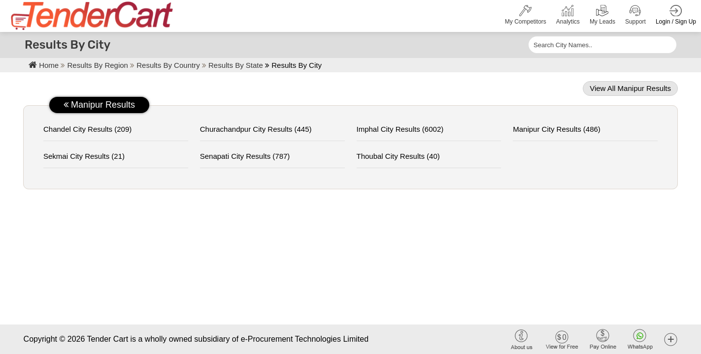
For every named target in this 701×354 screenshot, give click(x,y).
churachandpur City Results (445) (256, 129)
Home (44, 65)
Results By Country (169, 65)
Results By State (235, 65)
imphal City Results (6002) (400, 129)
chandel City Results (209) (87, 129)
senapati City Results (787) (245, 156)
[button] (670, 339)
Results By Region (99, 65)
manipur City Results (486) (557, 129)
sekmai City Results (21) (84, 156)
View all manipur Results (630, 88)
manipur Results (99, 105)
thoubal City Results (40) (398, 156)
